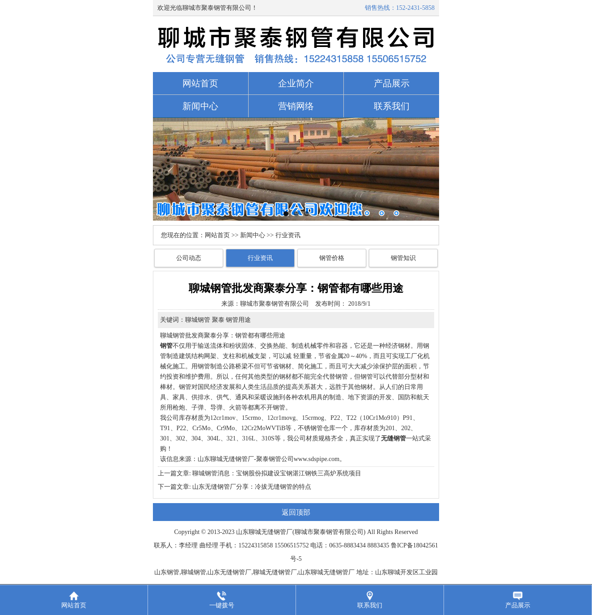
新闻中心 (200, 106)
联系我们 (392, 106)
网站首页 (200, 83)
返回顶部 (296, 512)
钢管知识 (403, 258)
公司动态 (188, 258)
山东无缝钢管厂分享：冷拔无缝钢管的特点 (251, 486)
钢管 (185, 387)
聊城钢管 (172, 335)
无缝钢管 (273, 532)
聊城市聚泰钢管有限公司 (274, 303)
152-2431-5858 (415, 7)
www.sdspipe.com (317, 459)
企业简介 (296, 83)
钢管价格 (331, 258)
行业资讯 (260, 258)
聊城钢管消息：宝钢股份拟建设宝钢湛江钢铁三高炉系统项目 (276, 473)
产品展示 (392, 83)
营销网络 (296, 106)
